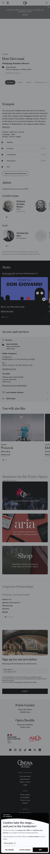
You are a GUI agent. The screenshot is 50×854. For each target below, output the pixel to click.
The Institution (25, 776)
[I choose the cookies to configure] (25, 850)
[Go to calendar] (8, 3)
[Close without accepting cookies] (9, 850)
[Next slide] (48, 82)
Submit (25, 691)
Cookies (25, 803)
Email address (8, 669)
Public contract (25, 782)
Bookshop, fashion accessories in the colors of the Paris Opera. (25, 565)
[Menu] (46, 3)
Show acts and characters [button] (16, 173)
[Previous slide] (41, 217)
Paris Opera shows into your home (25, 501)
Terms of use (25, 800)
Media (29, 82)
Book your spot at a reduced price (14, 385)
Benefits (5, 608)
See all (5, 612)
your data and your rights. (28, 682)
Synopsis (10, 82)
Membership (7, 605)
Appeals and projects (11, 602)
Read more (6, 127)
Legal (25, 785)
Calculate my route (9, 369)
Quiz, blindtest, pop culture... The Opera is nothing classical (25, 533)
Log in (25, 14)
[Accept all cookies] (40, 850)
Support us (6, 599)
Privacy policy (9, 843)
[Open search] (3, 3)
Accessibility (25, 797)
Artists (19, 82)
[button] (6, 217)
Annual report (25, 779)
